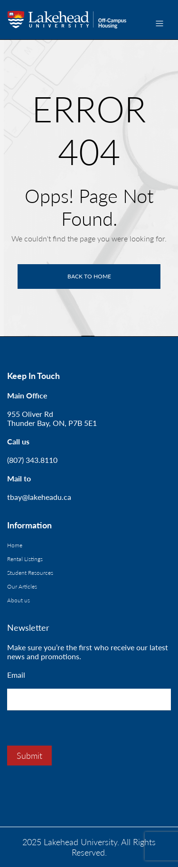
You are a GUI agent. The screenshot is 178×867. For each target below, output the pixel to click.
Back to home (89, 276)
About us (18, 600)
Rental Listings (25, 559)
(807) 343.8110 (32, 459)
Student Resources (30, 572)
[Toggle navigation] (159, 23)
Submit (29, 755)
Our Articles (22, 586)
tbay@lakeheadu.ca (39, 496)
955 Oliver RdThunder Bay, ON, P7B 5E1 (52, 418)
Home (14, 545)
